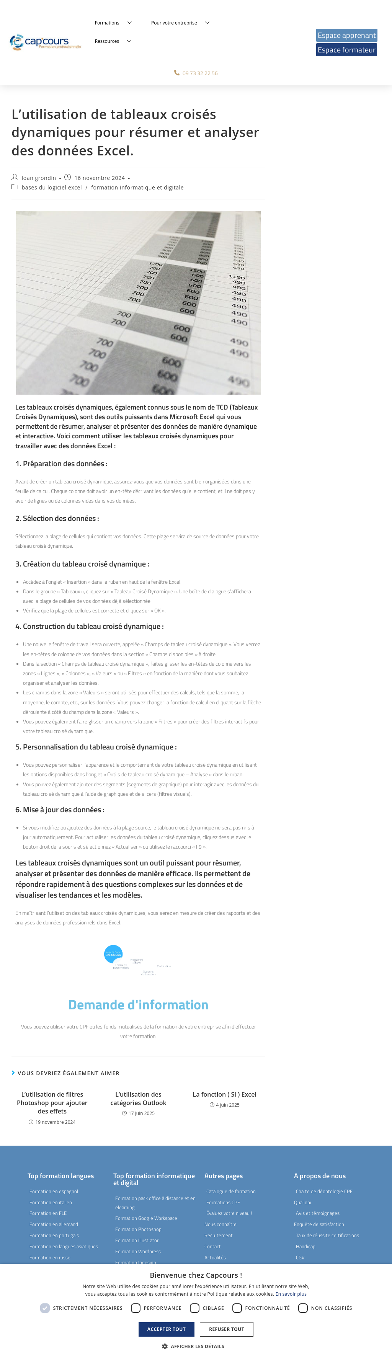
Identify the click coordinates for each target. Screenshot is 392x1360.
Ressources (116, 41)
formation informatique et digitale (137, 187)
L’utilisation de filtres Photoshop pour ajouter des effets (52, 1103)
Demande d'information (138, 1004)
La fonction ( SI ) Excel (224, 1094)
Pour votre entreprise (183, 23)
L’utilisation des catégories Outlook (138, 1098)
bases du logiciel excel (52, 187)
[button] (196, 1346)
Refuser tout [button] (226, 1329)
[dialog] (196, 1312)
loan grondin (39, 177)
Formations (116, 23)
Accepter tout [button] (166, 1329)
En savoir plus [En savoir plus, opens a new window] (291, 1294)
